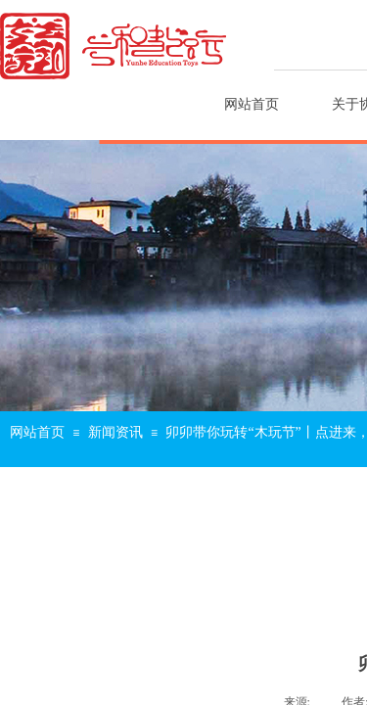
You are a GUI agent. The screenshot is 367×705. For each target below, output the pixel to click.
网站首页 (251, 104)
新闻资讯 (115, 432)
